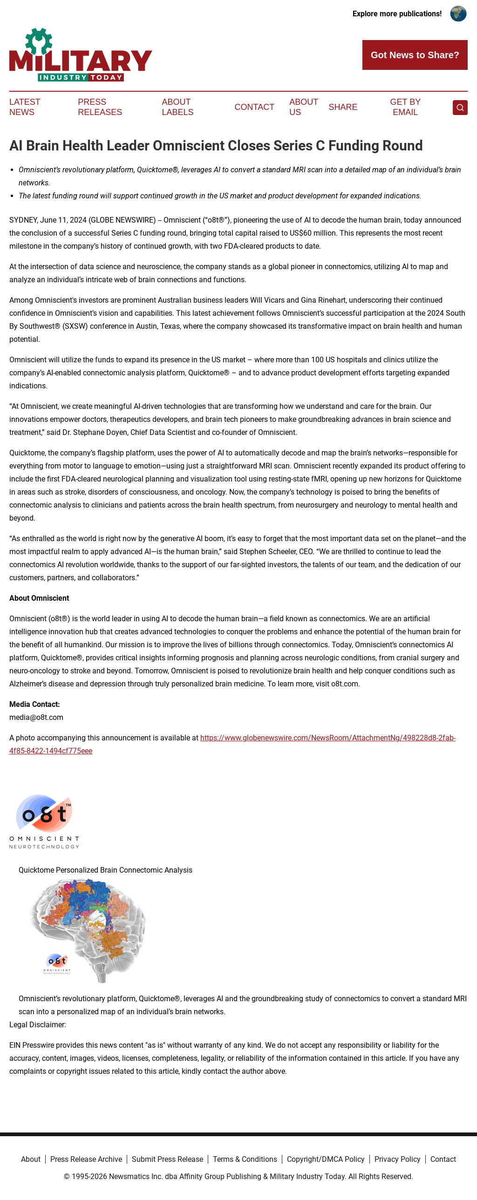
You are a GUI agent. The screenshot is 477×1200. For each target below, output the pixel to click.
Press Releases (100, 107)
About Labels (178, 107)
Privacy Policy (398, 1159)
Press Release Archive (86, 1159)
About (31, 1159)
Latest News (24, 107)
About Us (303, 107)
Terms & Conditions (245, 1159)
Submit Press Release (167, 1159)
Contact (254, 107)
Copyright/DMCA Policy (326, 1159)
